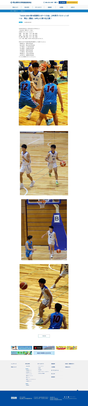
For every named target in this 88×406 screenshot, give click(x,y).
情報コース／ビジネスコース (31, 379)
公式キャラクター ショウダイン (43, 371)
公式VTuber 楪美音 (41, 373)
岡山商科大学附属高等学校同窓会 (56, 399)
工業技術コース (28, 381)
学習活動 (39, 369)
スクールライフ (41, 366)
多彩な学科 (26, 7)
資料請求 (53, 376)
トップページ (14, 363)
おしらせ (53, 373)
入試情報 (61, 7)
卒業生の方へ (23, 11)
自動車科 (27, 385)
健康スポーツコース (29, 375)
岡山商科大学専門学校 (54, 398)
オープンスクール (55, 370)
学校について (15, 7)
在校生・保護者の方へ (14, 11)
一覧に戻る (44, 335)
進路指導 (50, 7)
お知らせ (73, 7)
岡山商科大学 (52, 397)
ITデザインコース (29, 373)
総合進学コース (28, 372)
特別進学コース (28, 370)
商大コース (28, 377)
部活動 (39, 367)
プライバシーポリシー (73, 396)
